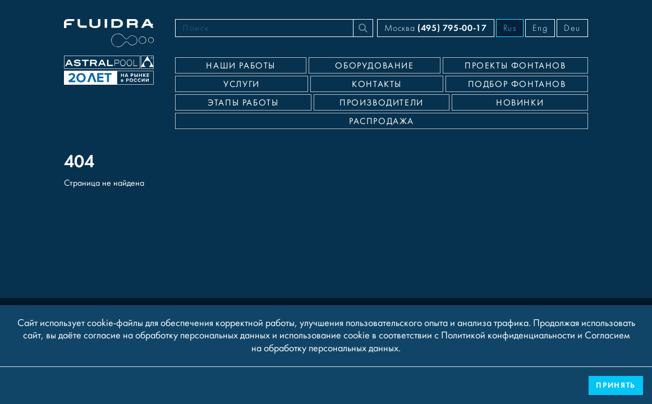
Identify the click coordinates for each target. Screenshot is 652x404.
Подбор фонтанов (517, 84)
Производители (381, 103)
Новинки (520, 103)
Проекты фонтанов (515, 66)
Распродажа (381, 121)
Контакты (377, 84)
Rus (510, 28)
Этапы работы (243, 103)
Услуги (241, 84)
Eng (540, 28)
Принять (616, 385)
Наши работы (241, 66)
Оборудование (374, 66)
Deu (572, 28)
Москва (435, 27)
